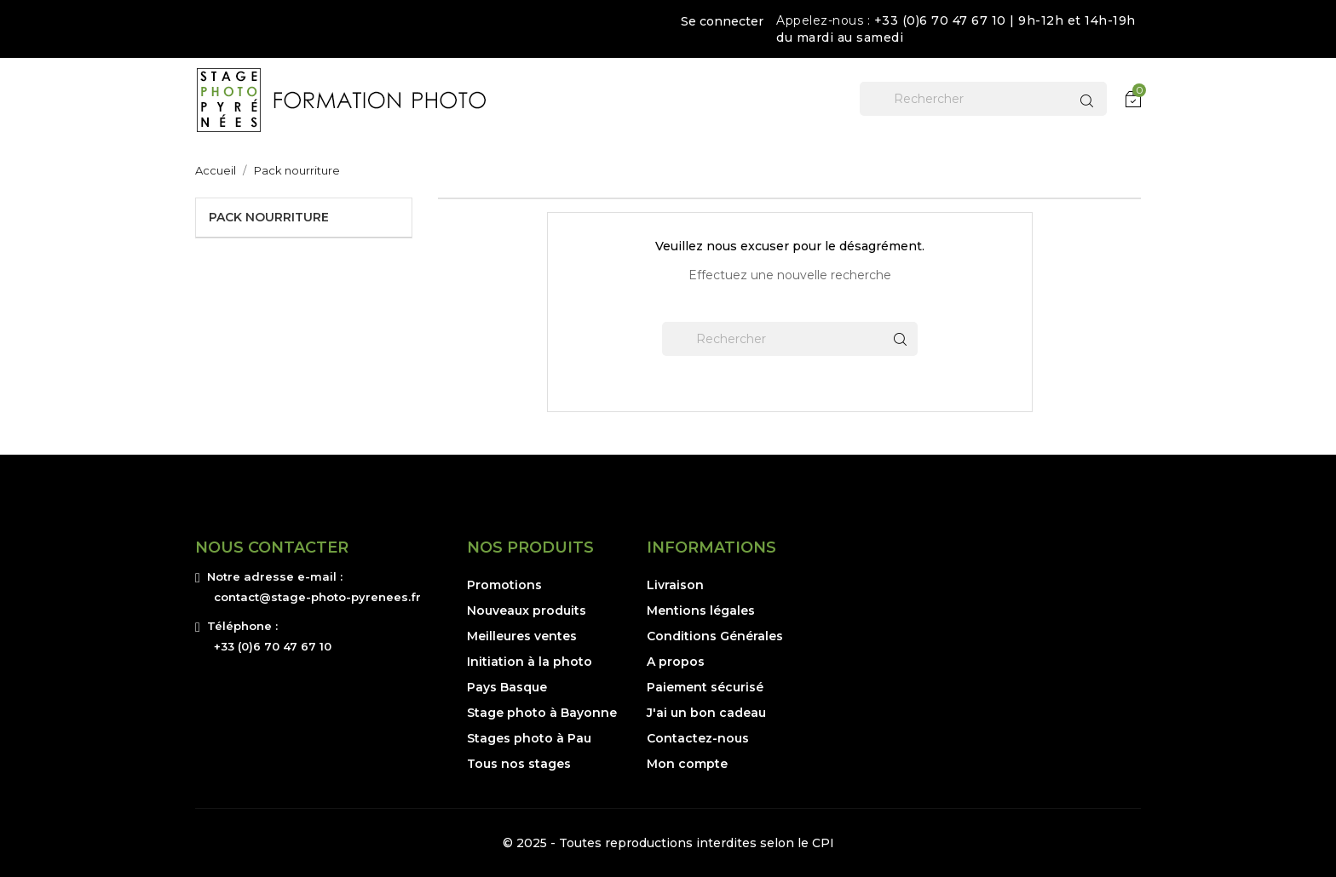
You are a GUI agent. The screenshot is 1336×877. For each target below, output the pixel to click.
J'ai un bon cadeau (706, 712)
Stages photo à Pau (529, 738)
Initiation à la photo (529, 661)
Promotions (504, 585)
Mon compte (687, 763)
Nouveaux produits (526, 610)
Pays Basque (507, 687)
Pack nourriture (269, 217)
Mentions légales (701, 610)
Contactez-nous (698, 738)
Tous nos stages (519, 763)
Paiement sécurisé (705, 687)
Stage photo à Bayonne (542, 712)
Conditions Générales (715, 636)
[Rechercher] (983, 99)
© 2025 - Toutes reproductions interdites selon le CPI (668, 843)
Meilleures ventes (522, 636)
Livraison (675, 585)
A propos (676, 661)
